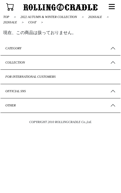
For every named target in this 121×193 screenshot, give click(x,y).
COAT (32, 22)
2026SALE (95, 17)
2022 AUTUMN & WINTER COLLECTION (49, 17)
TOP (6, 17)
